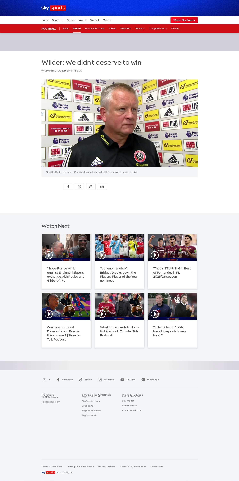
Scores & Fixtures (95, 28)
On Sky (175, 28)
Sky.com (126, 399)
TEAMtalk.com (49, 409)
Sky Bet (94, 20)
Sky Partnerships (131, 423)
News (66, 28)
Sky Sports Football (92, 409)
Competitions (158, 28)
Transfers (125, 28)
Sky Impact (128, 428)
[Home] (53, 8)
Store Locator (129, 433)
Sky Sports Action (91, 433)
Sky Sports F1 (89, 423)
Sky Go (126, 409)
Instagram (105, 380)
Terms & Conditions (51, 467)
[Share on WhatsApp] (91, 187)
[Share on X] (79, 187)
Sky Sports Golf (90, 419)
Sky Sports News (91, 438)
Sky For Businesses (132, 419)
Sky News (127, 404)
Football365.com (50, 414)
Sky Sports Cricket (92, 414)
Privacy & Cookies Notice (80, 467)
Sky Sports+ (88, 442)
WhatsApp (149, 380)
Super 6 (45, 404)
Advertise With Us (131, 438)
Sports (57, 20)
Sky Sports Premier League (96, 404)
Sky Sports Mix (89, 452)
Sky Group (127, 414)
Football (48, 28)
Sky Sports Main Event (93, 399)
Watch (82, 20)
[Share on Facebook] (68, 187)
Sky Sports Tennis (91, 428)
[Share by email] (102, 187)
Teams (140, 28)
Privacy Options (106, 467)
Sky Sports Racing (91, 447)
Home (45, 20)
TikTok (85, 380)
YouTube (127, 380)
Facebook (64, 380)
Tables (112, 28)
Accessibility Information (133, 467)
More (107, 20)
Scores (71, 20)
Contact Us (156, 467)
